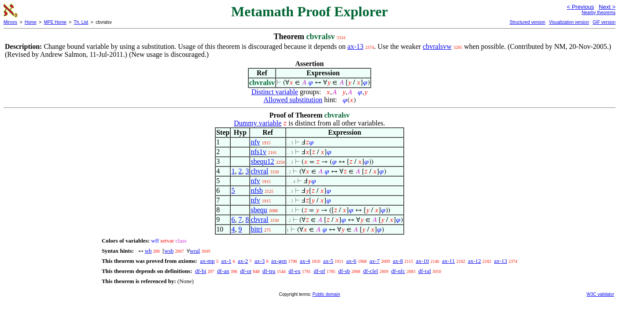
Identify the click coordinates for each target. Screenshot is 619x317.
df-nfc (398, 271)
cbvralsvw (437, 46)
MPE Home (55, 22)
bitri (256, 229)
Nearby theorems (598, 12)
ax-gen (279, 261)
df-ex (294, 271)
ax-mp (207, 261)
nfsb (257, 190)
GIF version (604, 22)
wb (148, 250)
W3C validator (600, 294)
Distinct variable (274, 92)
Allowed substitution (292, 99)
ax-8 (398, 261)
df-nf (319, 271)
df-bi (200, 271)
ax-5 (328, 261)
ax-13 (355, 46)
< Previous (580, 7)
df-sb (344, 271)
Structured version (527, 22)
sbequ (259, 210)
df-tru (269, 271)
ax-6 (351, 261)
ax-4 (305, 261)
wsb (168, 250)
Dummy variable (257, 123)
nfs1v (258, 151)
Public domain (326, 294)
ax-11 (448, 261)
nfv (255, 142)
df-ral (424, 271)
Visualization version (569, 22)
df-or (245, 271)
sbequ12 (262, 161)
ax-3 (259, 261)
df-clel (370, 271)
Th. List (81, 22)
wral (195, 250)
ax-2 (243, 261)
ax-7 (374, 261)
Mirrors (10, 22)
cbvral (259, 171)
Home (31, 22)
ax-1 (226, 261)
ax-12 (474, 261)
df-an (223, 271)
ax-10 (422, 261)
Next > (607, 7)
